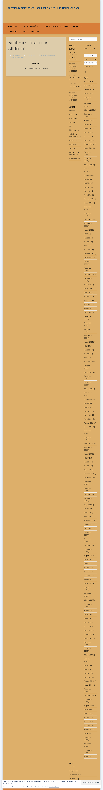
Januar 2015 (88, 685)
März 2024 (88, 195)
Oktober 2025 (89, 110)
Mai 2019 (87, 466)
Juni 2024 (87, 183)
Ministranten (73, 140)
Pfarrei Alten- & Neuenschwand (55, 26)
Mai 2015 (87, 673)
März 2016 (88, 630)
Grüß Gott (12, 26)
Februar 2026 (89, 89)
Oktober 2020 (89, 389)
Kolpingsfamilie (51, 55)
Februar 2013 (89, 756)
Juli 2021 (87, 346)
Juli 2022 (87, 289)
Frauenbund (73, 118)
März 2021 (88, 362)
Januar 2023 (88, 258)
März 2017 (88, 575)
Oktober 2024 (89, 165)
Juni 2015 (87, 669)
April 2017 (87, 571)
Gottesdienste (74, 122)
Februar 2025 (89, 144)
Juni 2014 (87, 714)
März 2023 (88, 250)
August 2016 (88, 610)
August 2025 (88, 120)
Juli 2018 (87, 509)
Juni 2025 (87, 128)
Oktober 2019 (89, 444)
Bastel (36, 63)
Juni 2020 (87, 407)
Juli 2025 (87, 124)
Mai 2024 (87, 187)
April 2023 (87, 246)
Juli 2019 (87, 458)
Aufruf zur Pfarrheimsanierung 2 (75, 77)
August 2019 (88, 454)
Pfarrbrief (72, 148)
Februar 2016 (89, 634)
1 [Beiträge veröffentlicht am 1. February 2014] (94, 52)
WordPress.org (74, 779)
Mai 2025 (87, 132)
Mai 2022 (87, 297)
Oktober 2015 (89, 655)
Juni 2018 (87, 513)
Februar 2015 (89, 681)
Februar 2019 (89, 474)
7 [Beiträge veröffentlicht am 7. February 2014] (92, 55)
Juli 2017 (87, 560)
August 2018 (88, 505)
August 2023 (88, 230)
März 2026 (88, 85)
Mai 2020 (87, 411)
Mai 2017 (87, 568)
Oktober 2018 (89, 494)
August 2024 (88, 175)
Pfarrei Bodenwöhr (30, 26)
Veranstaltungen (21, 57)
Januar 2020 (88, 427)
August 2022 (88, 285)
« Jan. (86, 72)
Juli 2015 (87, 665)
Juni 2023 (87, 238)
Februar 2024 (89, 199)
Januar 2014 (88, 733)
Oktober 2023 (89, 220)
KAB (70, 126)
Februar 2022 (89, 308)
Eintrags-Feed (73, 771)
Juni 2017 (87, 563)
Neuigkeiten (13, 57)
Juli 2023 (87, 234)
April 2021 (87, 358)
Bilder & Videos (74, 114)
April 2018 (87, 517)
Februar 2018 (89, 525)
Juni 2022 (87, 293)
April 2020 (87, 415)
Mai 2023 (87, 242)
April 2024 (87, 191)
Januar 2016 (88, 638)
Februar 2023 (89, 254)
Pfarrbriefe (12, 32)
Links (24, 32)
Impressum (35, 32)
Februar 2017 (89, 579)
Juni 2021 (87, 350)
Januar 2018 (88, 528)
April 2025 (87, 136)
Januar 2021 (88, 372)
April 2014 (87, 721)
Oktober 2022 (89, 274)
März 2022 (88, 304)
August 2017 (88, 556)
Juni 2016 (87, 618)
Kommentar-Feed (75, 775)
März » (91, 72)
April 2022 (87, 301)
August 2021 (88, 342)
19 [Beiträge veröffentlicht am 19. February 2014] (89, 63)
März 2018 (88, 521)
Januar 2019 (88, 478)
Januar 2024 (88, 203)
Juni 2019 (87, 462)
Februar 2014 (89, 729)
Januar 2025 (88, 148)
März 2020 (88, 419)
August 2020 (88, 399)
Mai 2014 (87, 718)
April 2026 (87, 81)
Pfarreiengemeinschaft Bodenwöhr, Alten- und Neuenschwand (43, 7)
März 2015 (88, 677)
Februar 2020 (89, 423)
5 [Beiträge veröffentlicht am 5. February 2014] (88, 55)
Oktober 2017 (89, 545)
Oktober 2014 (89, 695)
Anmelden (72, 767)
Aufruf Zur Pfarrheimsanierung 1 (75, 86)
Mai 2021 (87, 354)
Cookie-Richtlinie (54, 787)
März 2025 (88, 140)
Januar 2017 (88, 583)
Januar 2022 (88, 312)
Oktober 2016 (89, 600)
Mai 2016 (87, 622)
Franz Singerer (16, 55)
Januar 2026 (88, 93)
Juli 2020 (87, 403)
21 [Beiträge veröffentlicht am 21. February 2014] (92, 63)
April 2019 (87, 470)
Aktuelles (77, 26)
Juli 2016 (87, 614)
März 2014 (88, 725)
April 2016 (87, 626)
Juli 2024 (87, 179)
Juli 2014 (87, 710)
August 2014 (88, 706)
